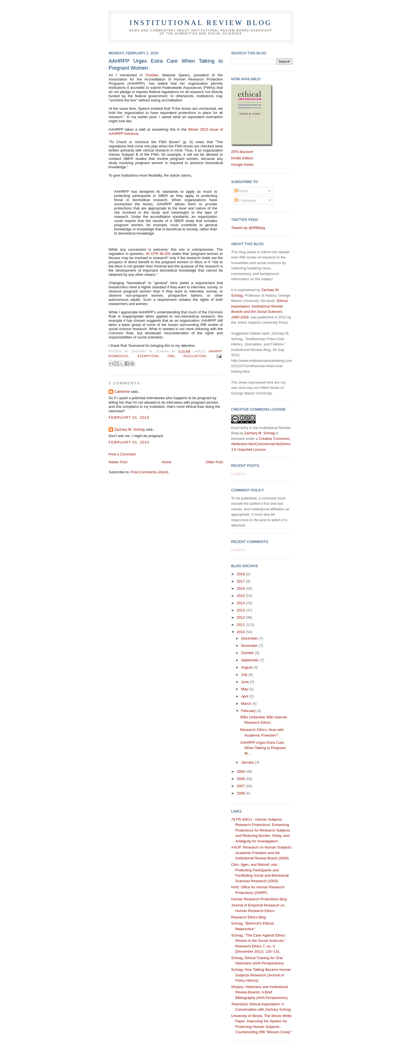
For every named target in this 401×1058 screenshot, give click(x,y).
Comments (245, 200)
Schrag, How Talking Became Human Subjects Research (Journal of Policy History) (261, 975)
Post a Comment (122, 454)
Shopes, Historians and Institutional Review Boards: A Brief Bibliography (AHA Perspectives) (259, 992)
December (250, 638)
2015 (241, 596)
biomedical (119, 356)
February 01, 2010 (129, 417)
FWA (171, 356)
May (245, 689)
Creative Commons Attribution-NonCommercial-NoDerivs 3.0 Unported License (261, 444)
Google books (242, 164)
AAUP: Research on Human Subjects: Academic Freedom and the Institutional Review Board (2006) (261, 852)
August (247, 667)
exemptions (148, 356)
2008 (241, 779)
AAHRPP (215, 351)
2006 (241, 793)
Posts (241, 191)
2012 (241, 617)
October (152, 75)
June (245, 682)
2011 (241, 625)
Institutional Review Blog (200, 23)
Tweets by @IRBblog (248, 228)
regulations (194, 356)
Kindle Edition (242, 158)
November (250, 645)
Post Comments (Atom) (149, 472)
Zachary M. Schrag (129, 429)
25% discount (242, 152)
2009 (241, 771)
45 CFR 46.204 (158, 254)
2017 (241, 581)
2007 (241, 786)
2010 (241, 632)
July (245, 674)
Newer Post (118, 462)
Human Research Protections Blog (259, 899)
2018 (241, 574)
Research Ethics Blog (248, 917)
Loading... (239, 474)
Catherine (122, 391)
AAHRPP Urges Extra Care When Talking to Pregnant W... (263, 747)
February (249, 711)
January (248, 762)
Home (167, 462)
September (250, 660)
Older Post (214, 462)
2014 (241, 603)
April (245, 696)
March (246, 703)
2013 (241, 610)
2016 (241, 588)
